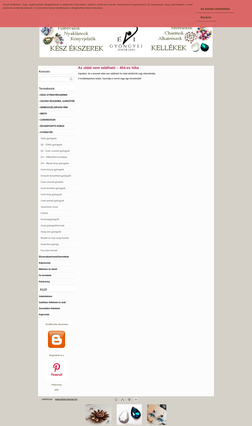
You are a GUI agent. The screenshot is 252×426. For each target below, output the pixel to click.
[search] (71, 79)
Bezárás (205, 17)
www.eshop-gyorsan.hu (66, 399)
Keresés (44, 71)
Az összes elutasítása (215, 8)
